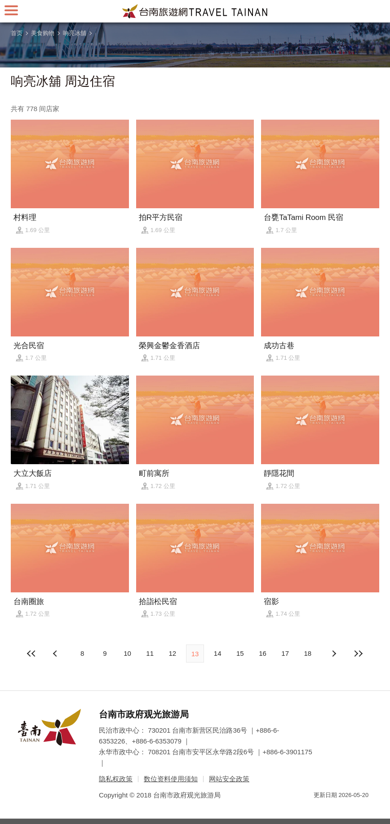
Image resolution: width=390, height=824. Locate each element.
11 (150, 653)
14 (218, 653)
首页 (16, 33)
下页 (56, 654)
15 (240, 653)
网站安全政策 (229, 779)
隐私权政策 (116, 779)
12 (172, 653)
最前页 (32, 654)
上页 (334, 654)
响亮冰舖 (74, 33)
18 (308, 653)
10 (127, 653)
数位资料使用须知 (171, 779)
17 (285, 653)
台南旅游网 (195, 11)
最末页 (358, 654)
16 (262, 653)
